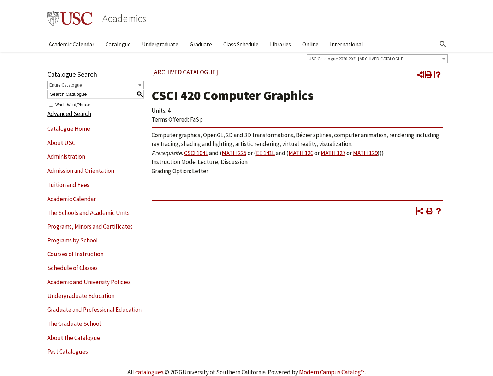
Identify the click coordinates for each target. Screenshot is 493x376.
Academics (124, 18)
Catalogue (118, 44)
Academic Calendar (71, 44)
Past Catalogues (67, 352)
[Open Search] (443, 44)
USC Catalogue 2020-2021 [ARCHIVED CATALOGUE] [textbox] (357, 59)
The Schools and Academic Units (88, 213)
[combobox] (377, 58)
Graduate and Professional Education (94, 309)
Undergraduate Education (80, 296)
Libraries (280, 44)
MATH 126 (301, 153)
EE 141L (265, 153)
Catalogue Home (68, 129)
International (346, 44)
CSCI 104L (196, 153)
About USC (61, 143)
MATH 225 (234, 153)
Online (310, 44)
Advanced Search (69, 114)
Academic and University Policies (89, 282)
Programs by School (72, 240)
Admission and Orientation (80, 171)
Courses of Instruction (75, 254)
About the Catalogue (73, 338)
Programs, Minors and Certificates (90, 226)
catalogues (149, 372)
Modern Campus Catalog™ (332, 372)
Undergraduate (160, 44)
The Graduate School (74, 324)
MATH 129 (365, 153)
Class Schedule (241, 44)
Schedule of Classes (72, 268)
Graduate (201, 44)
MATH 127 (333, 153)
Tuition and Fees (68, 185)
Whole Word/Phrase (72, 104)
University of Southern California (70, 18)
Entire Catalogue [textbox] (65, 85)
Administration (66, 156)
